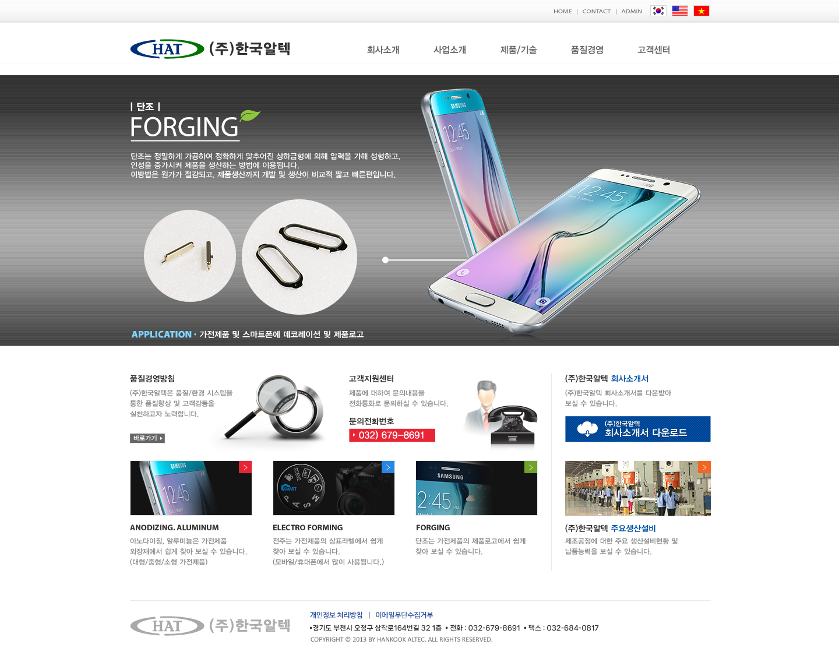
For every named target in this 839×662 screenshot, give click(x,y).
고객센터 (656, 50)
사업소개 (450, 50)
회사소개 (383, 50)
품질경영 (588, 50)
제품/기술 (519, 50)
